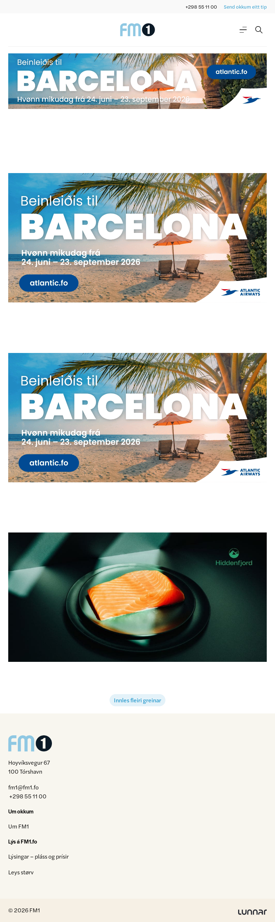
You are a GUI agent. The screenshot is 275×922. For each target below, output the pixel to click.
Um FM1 (18, 826)
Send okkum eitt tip (245, 6)
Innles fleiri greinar (137, 700)
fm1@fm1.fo (23, 787)
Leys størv (21, 872)
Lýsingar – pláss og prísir (38, 856)
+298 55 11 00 (201, 6)
